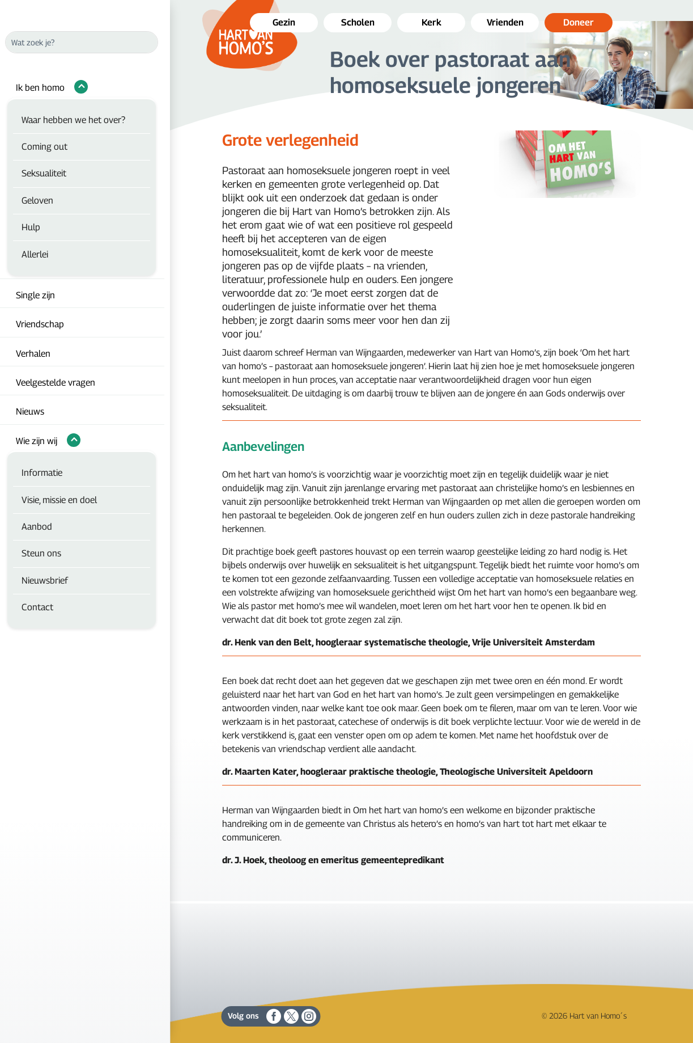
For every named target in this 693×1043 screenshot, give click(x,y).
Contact (37, 607)
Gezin (284, 22)
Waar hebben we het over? (73, 120)
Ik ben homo (40, 87)
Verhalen (33, 353)
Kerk (431, 22)
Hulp (31, 227)
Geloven (37, 200)
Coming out (44, 146)
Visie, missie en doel (59, 500)
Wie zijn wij (36, 441)
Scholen (358, 22)
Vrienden (505, 22)
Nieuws (30, 411)
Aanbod (37, 526)
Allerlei (35, 254)
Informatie (42, 472)
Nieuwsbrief (45, 580)
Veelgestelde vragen (55, 382)
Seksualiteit (44, 173)
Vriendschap (40, 324)
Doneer (578, 22)
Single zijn (35, 295)
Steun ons (41, 553)
